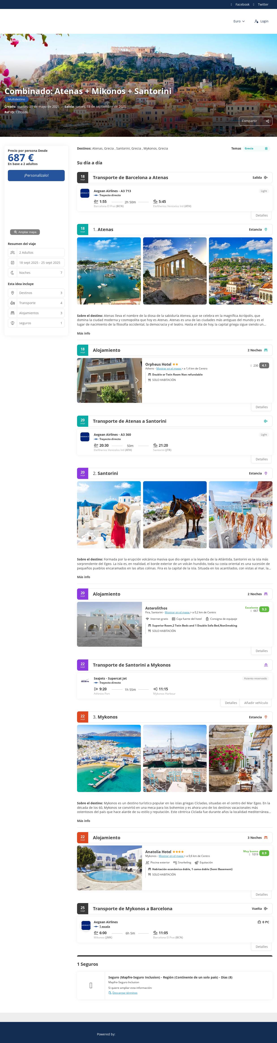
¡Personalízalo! (36, 175)
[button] (86, 270)
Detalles (262, 215)
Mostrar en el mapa (169, 368)
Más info (83, 333)
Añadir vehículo (256, 703)
